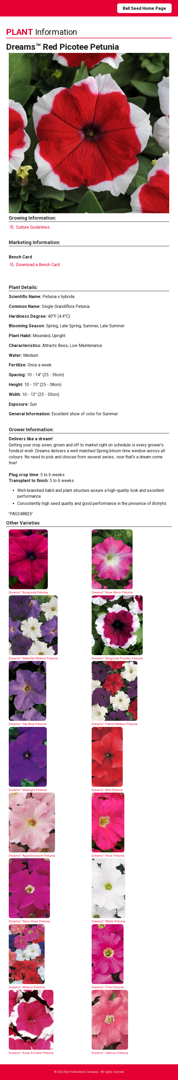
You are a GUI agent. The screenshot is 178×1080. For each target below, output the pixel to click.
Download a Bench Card (34, 264)
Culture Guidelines (29, 227)
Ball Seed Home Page (144, 8)
